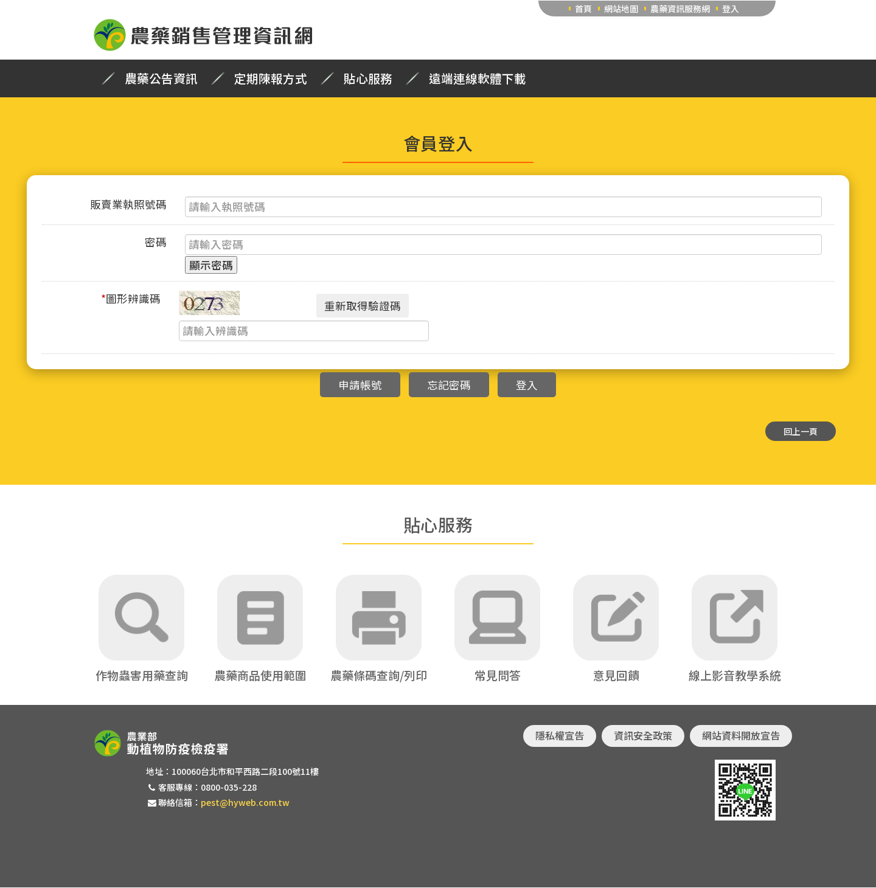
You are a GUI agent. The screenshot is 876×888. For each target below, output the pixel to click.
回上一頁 (801, 431)
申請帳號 (360, 384)
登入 (730, 8)
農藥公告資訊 (161, 78)
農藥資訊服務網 (680, 8)
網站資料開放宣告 (741, 736)
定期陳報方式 (270, 78)
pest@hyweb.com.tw (245, 802)
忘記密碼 (449, 384)
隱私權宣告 (559, 736)
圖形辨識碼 (131, 298)
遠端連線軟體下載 (477, 78)
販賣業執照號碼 (128, 204)
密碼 (156, 241)
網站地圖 (621, 8)
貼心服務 (368, 78)
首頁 (583, 8)
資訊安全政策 (643, 736)
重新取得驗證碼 (362, 305)
